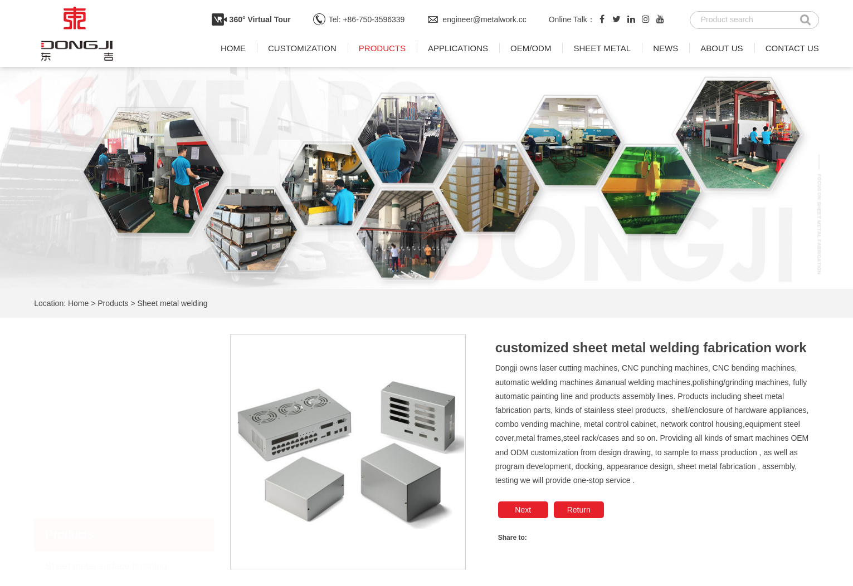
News (665, 48)
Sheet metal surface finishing (106, 382)
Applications (458, 48)
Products (382, 48)
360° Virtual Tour (260, 19)
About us (721, 48)
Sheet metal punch (85, 444)
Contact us (792, 48)
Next (523, 509)
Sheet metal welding (173, 303)
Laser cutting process (91, 505)
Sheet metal (602, 48)
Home (233, 48)
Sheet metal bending (89, 475)
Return (579, 509)
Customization (302, 48)
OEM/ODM (530, 48)
